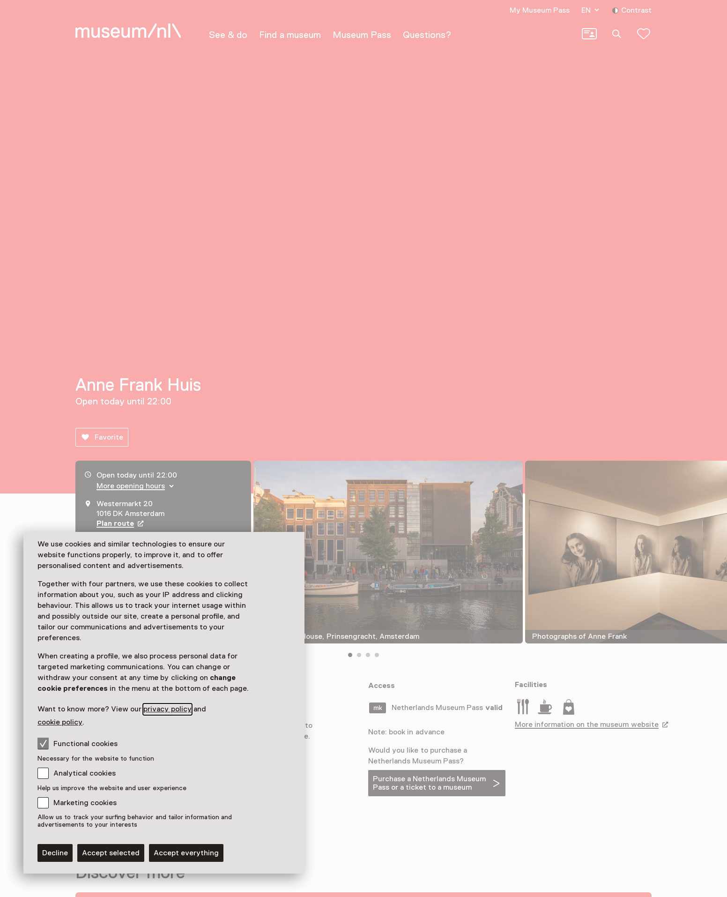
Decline (55, 853)
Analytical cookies (84, 773)
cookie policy (59, 722)
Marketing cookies (85, 803)
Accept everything (186, 853)
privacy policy (167, 709)
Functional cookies (77, 743)
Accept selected (111, 853)
